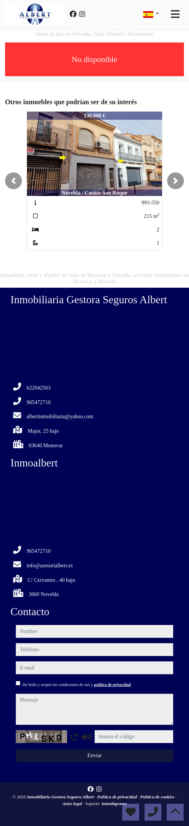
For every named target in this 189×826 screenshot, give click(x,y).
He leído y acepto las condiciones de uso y (77, 684)
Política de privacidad (117, 796)
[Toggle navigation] (175, 14)
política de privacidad (112, 684)
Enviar (94, 755)
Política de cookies (157, 796)
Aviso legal (72, 803)
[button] (13, 180)
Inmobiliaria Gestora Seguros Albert (61, 796)
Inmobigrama (114, 803)
